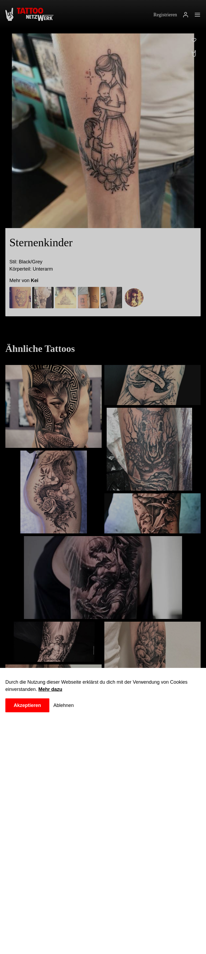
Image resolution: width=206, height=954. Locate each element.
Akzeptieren (28, 705)
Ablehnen (66, 705)
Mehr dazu (52, 689)
